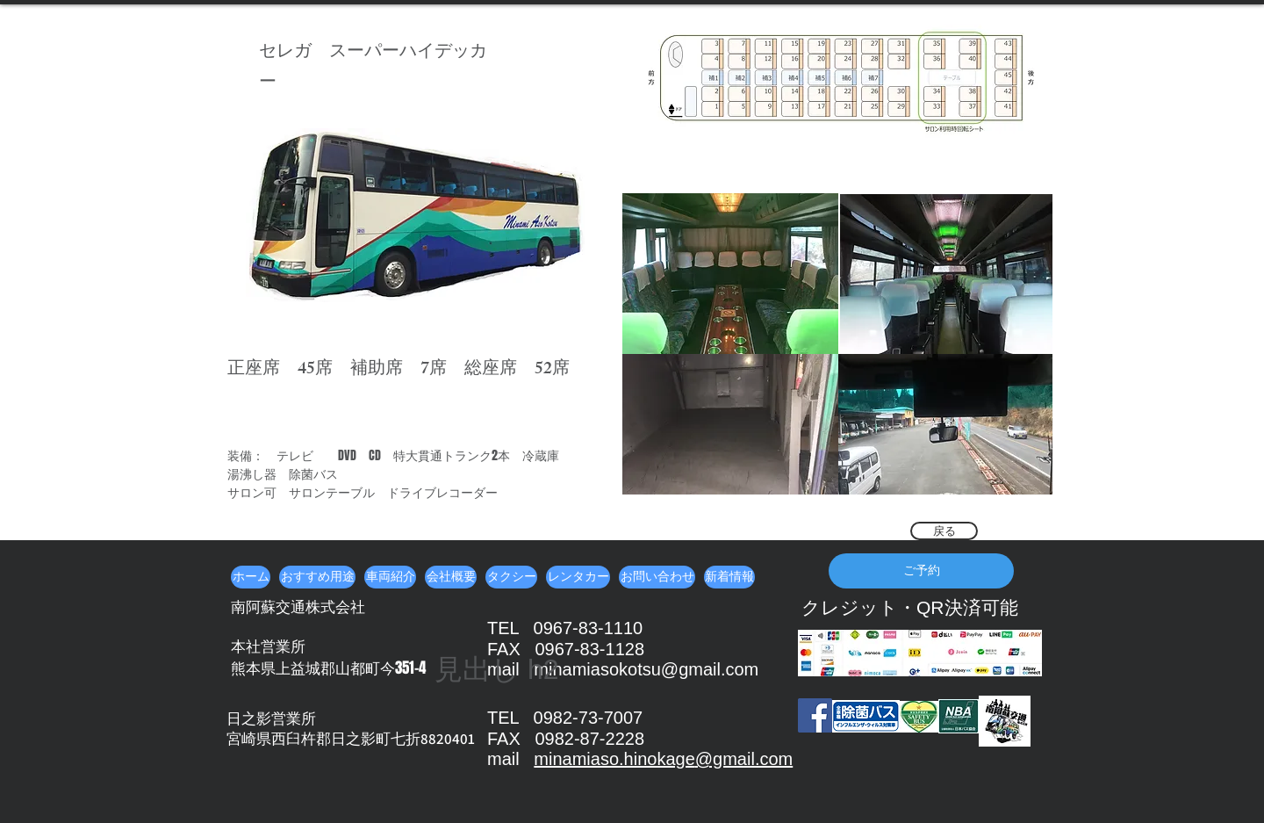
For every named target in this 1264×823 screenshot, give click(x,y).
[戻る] (944, 531)
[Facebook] (815, 715)
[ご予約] (921, 570)
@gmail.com (744, 759)
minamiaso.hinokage (614, 759)
